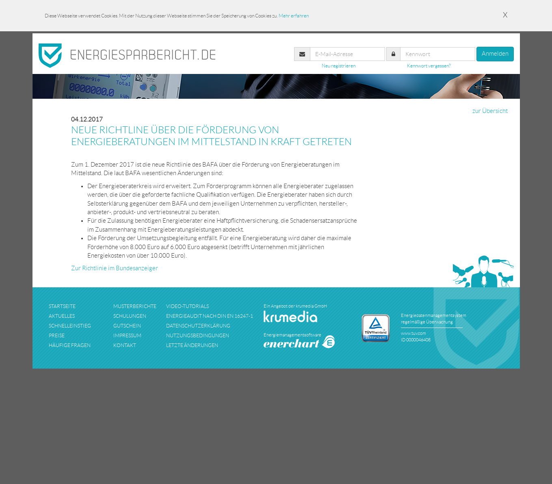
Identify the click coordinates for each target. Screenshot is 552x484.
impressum (127, 335)
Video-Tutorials (187, 306)
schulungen (129, 316)
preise (57, 335)
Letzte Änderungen (192, 345)
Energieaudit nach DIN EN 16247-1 (209, 316)
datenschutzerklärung (198, 325)
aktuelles (62, 316)
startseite (62, 306)
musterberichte (134, 306)
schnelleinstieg (70, 325)
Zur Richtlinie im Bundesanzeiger (114, 268)
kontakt (124, 345)
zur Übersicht (490, 111)
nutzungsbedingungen (197, 335)
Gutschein (127, 325)
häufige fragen (70, 345)
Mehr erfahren (294, 15)
